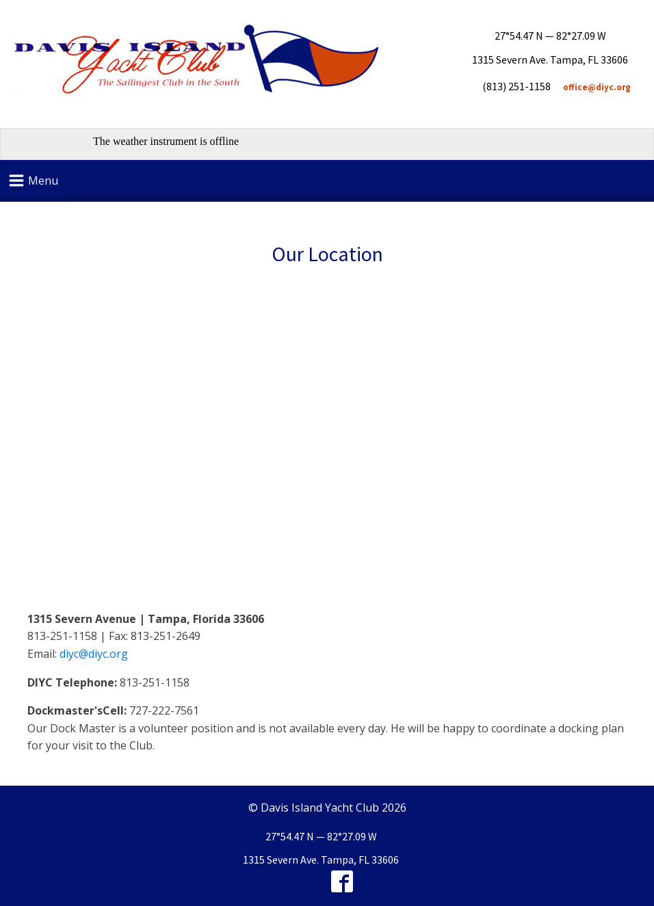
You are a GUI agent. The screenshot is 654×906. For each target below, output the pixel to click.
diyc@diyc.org (94, 653)
